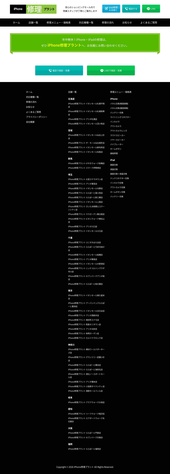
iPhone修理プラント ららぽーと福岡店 (84, 448)
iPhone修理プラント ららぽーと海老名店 (85, 369)
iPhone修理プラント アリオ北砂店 (82, 329)
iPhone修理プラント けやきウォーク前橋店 (86, 163)
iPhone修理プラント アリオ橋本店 (82, 381)
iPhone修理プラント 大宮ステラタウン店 (85, 179)
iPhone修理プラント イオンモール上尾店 (85, 202)
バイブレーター (116, 144)
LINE (153, 8)
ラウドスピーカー (117, 135)
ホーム (16, 22)
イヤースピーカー (117, 139)
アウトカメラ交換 (117, 187)
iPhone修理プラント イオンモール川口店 (85, 231)
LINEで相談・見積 (113, 70)
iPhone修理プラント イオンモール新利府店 (86, 147)
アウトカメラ (115, 126)
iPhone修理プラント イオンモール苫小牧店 (86, 123)
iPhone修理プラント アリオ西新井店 (83, 315)
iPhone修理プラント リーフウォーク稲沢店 (86, 413)
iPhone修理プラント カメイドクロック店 (85, 338)
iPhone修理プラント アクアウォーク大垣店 (86, 402)
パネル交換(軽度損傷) (119, 103)
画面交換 (114, 164)
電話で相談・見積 (60, 70)
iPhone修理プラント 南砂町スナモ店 (83, 319)
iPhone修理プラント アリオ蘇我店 (82, 259)
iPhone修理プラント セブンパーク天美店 (85, 437)
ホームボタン (115, 148)
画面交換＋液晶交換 (118, 173)
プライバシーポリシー (36, 116)
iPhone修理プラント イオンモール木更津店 (86, 263)
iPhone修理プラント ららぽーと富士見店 (85, 192)
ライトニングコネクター (120, 117)
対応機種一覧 (86, 22)
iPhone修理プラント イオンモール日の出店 (86, 310)
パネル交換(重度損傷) (119, 108)
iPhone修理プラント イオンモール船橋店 (85, 254)
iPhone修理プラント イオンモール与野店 (85, 188)
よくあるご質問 (148, 22)
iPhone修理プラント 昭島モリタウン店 (84, 324)
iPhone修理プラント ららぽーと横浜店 (84, 365)
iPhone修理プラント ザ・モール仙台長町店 (86, 142)
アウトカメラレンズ (118, 130)
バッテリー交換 (116, 112)
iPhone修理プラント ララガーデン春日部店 (86, 214)
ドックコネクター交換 (119, 178)
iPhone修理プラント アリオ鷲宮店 (82, 183)
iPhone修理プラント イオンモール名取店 (85, 151)
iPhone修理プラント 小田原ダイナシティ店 (86, 386)
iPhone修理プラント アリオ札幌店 (82, 119)
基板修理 (114, 153)
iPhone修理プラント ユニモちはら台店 (84, 242)
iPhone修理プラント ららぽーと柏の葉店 (85, 284)
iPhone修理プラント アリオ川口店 (82, 226)
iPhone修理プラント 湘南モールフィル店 (85, 390)
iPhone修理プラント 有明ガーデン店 (83, 333)
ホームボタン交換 (117, 192)
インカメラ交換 (116, 182)
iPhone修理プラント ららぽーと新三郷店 (85, 197)
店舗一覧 (33, 22)
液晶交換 (114, 169)
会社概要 (30, 121)
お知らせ (127, 22)
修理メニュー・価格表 (59, 22)
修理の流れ (108, 22)
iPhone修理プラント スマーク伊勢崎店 (84, 167)
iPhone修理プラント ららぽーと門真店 (84, 432)
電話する (133, 8)
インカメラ (115, 121)
